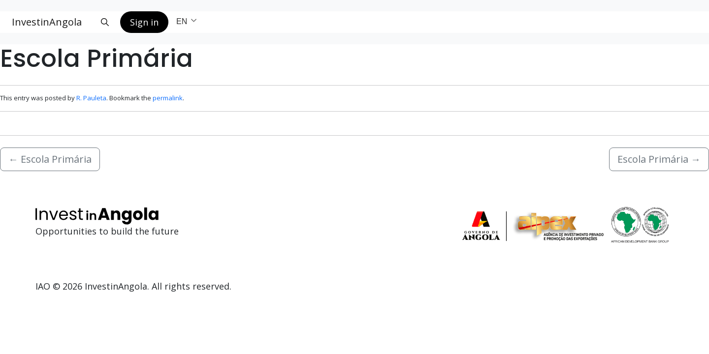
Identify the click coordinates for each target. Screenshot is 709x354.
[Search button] (104, 22)
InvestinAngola (47, 22)
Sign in (144, 22)
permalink (168, 97)
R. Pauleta (91, 97)
